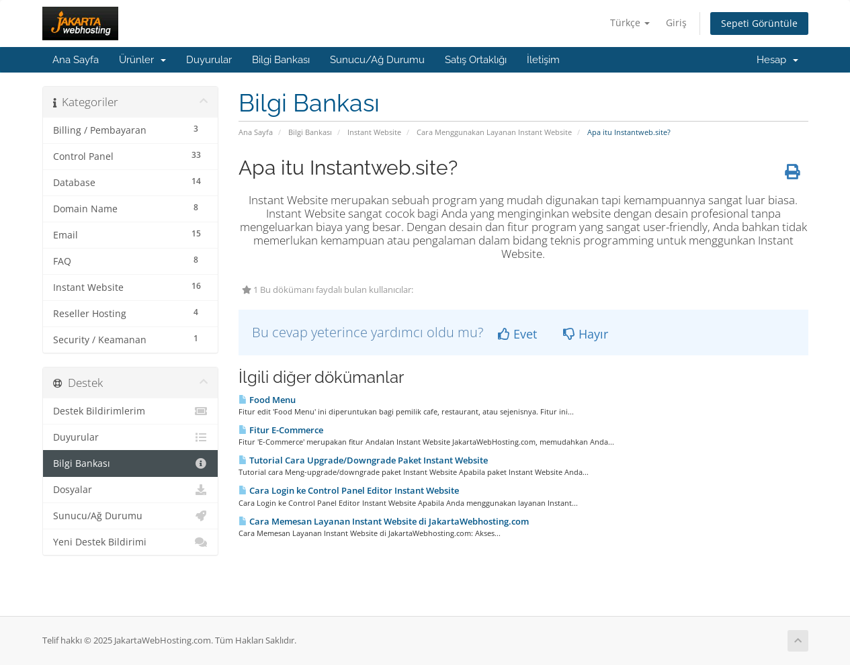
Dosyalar (130, 490)
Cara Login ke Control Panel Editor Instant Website (349, 490)
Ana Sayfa (75, 60)
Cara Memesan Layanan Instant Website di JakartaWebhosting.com (384, 521)
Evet (517, 334)
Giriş (676, 22)
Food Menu (267, 400)
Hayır (585, 334)
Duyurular (209, 60)
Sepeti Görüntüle (759, 23)
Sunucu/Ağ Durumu (377, 60)
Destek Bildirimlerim (130, 411)
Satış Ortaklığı (476, 60)
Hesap (777, 60)
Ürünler (142, 60)
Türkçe (630, 22)
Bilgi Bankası (281, 60)
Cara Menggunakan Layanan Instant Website (494, 132)
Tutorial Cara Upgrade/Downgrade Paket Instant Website (363, 460)
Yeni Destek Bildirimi (130, 542)
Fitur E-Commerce (281, 430)
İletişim (543, 60)
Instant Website (374, 132)
